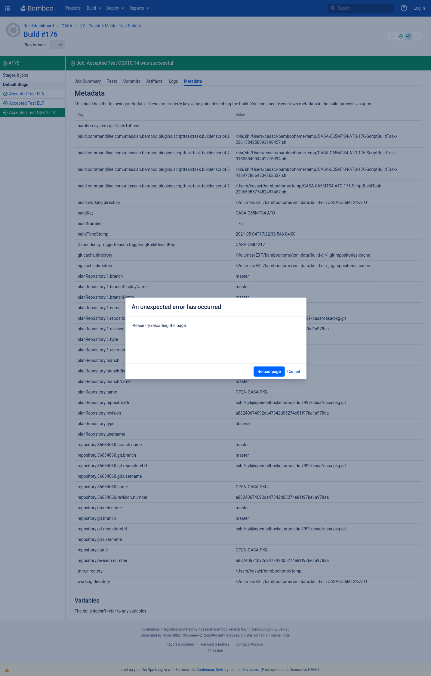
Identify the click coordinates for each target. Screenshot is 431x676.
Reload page (269, 371)
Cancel (293, 371)
